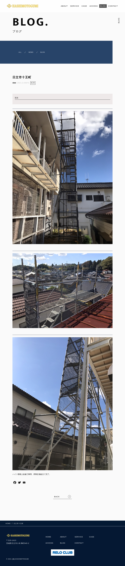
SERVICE (74, 6)
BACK (57, 495)
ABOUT (64, 6)
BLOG (103, 6)
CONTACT (113, 6)
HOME (48, 536)
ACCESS (93, 6)
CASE (84, 6)
